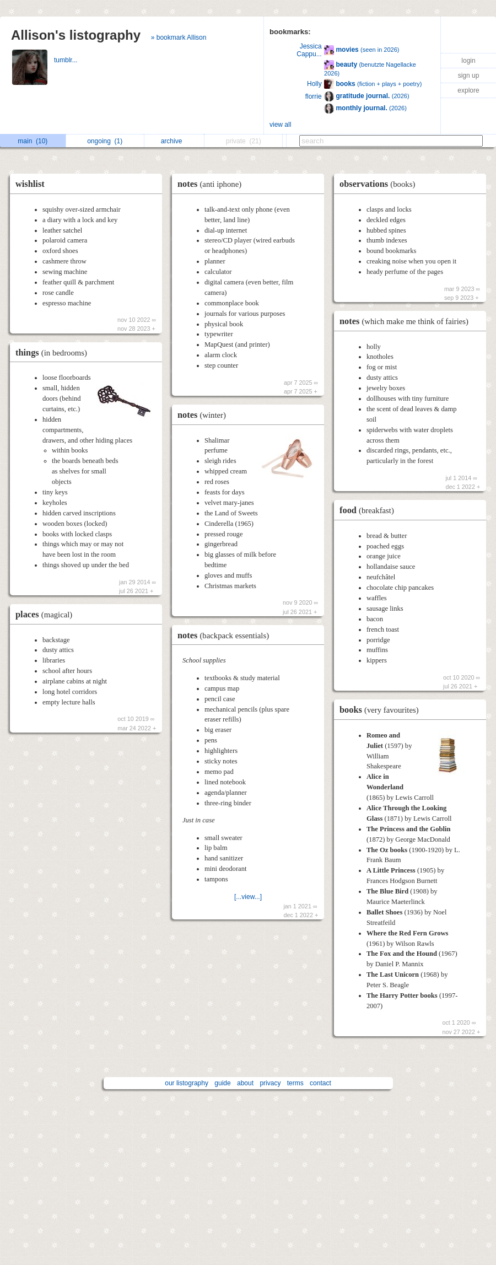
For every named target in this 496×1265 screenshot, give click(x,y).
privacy (270, 1083)
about (245, 1083)
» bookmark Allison (179, 37)
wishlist (30, 184)
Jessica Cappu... (308, 50)
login (468, 60)
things (54, 352)
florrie (313, 96)
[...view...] (248, 897)
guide (222, 1083)
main (32, 141)
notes (212, 184)
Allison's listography (76, 35)
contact (320, 1083)
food (369, 510)
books (381, 709)
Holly (314, 84)
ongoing (104, 141)
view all (280, 124)
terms (295, 1083)
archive (174, 141)
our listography (186, 1083)
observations (379, 184)
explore (468, 90)
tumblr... (66, 60)
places (46, 614)
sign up (468, 75)
